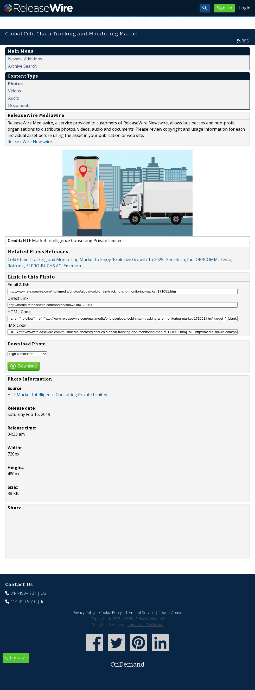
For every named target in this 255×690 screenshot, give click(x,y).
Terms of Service (140, 612)
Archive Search (22, 66)
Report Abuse (170, 612)
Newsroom (136, 21)
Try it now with (127, 662)
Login (244, 8)
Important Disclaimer (146, 624)
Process (109, 21)
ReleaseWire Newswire (30, 141)
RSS (245, 41)
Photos (15, 83)
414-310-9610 (23, 601)
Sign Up (224, 8)
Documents (19, 105)
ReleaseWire (38, 8)
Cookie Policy (110, 612)
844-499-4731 (23, 593)
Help (160, 21)
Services (86, 21)
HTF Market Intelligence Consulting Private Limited (57, 394)
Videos (14, 91)
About (179, 21)
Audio (13, 98)
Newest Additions (25, 59)
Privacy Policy (84, 612)
